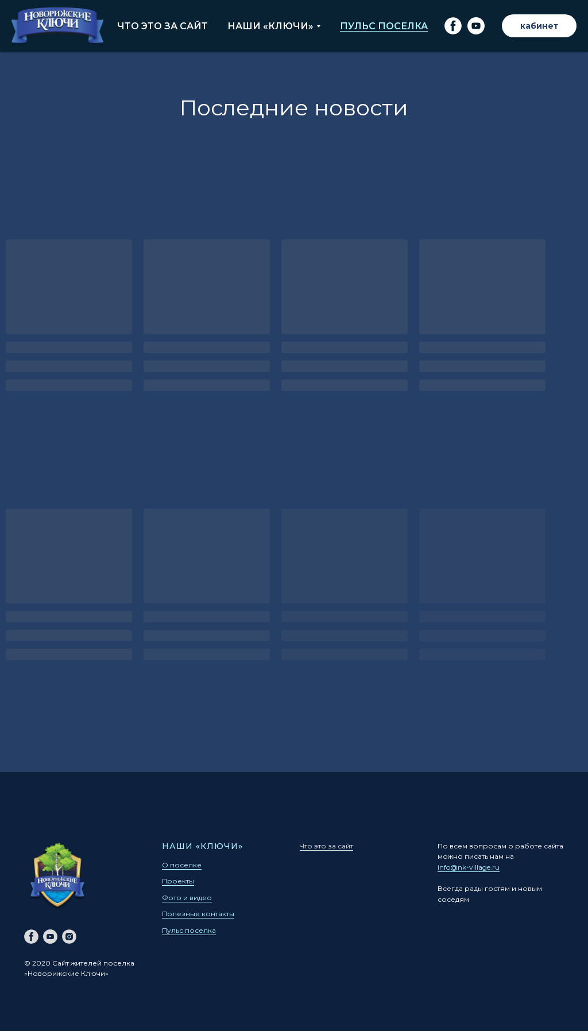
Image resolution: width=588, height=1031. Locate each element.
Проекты (178, 881)
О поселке (182, 865)
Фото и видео (187, 897)
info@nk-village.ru (469, 867)
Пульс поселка (384, 26)
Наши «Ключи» (270, 26)
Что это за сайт (162, 26)
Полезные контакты (198, 913)
